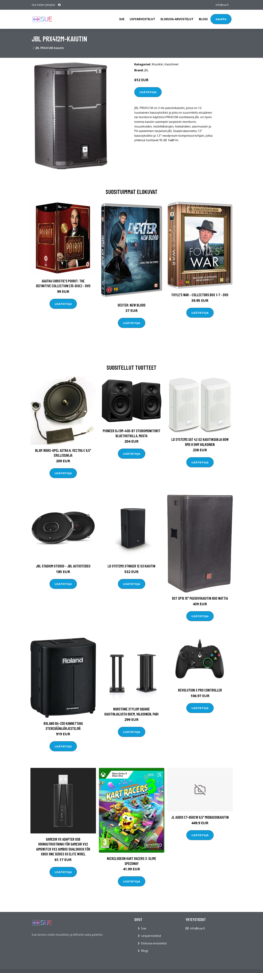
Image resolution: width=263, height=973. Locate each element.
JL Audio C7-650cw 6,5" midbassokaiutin (200, 817)
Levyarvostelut (142, 19)
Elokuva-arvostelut (177, 19)
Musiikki (157, 64)
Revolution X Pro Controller (200, 690)
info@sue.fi (222, 4)
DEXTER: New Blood (131, 305)
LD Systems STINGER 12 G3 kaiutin (131, 566)
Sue (121, 19)
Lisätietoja (148, 92)
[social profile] (59, 4)
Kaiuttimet (172, 64)
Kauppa (221, 19)
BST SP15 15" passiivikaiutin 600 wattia (200, 598)
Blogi (203, 19)
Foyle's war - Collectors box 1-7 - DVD (200, 294)
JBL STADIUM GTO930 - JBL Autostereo (63, 566)
